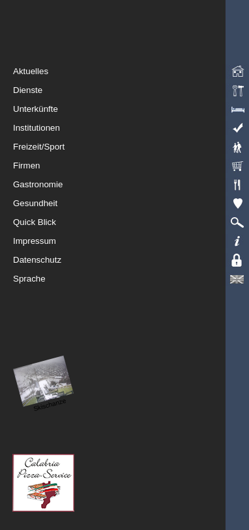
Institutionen (131, 128)
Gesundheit (131, 203)
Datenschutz (131, 260)
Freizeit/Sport (131, 147)
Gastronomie (131, 185)
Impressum (131, 241)
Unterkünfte (131, 109)
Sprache (131, 279)
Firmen (131, 166)
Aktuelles (131, 71)
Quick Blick (131, 222)
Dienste (131, 90)
